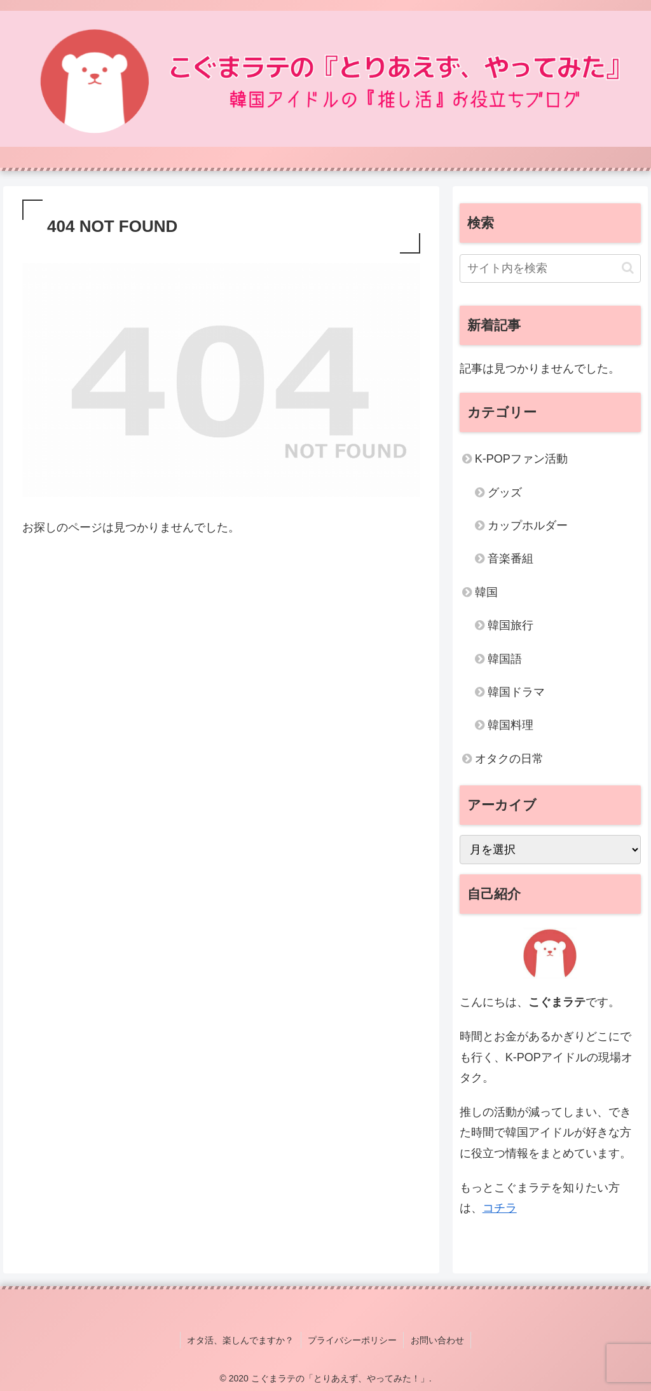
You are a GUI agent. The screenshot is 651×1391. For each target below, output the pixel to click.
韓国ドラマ (516, 692)
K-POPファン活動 (521, 458)
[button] (628, 268)
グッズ (505, 492)
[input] (550, 268)
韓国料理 (510, 725)
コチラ (500, 1208)
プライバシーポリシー (352, 1339)
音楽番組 (510, 558)
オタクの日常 (509, 758)
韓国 (486, 592)
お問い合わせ (436, 1339)
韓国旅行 (510, 625)
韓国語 (505, 659)
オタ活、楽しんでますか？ (241, 1339)
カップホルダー (528, 525)
